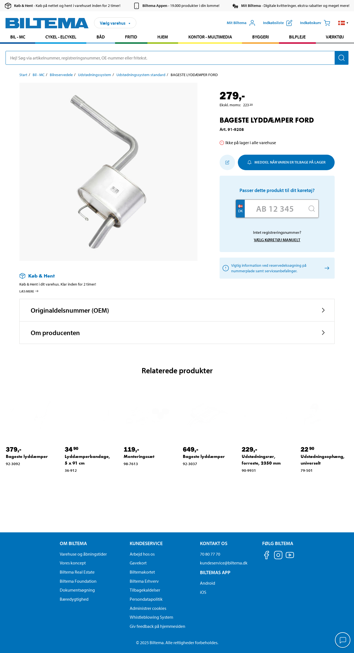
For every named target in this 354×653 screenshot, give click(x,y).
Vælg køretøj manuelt (277, 239)
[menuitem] (17, 37)
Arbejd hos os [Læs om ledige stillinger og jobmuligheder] (142, 554)
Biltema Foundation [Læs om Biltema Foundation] (78, 581)
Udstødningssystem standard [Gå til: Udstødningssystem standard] (140, 74)
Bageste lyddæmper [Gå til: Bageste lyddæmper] (27, 456)
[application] (343, 640)
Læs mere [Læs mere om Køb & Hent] (29, 291)
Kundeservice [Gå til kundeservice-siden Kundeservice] (146, 543)
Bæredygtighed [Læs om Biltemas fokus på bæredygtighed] (74, 599)
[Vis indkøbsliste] (277, 23)
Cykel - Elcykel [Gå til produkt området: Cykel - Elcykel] (60, 37)
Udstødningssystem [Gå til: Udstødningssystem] (94, 74)
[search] (177, 58)
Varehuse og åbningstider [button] (83, 554)
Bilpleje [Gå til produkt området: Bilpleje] (297, 37)
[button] (343, 23)
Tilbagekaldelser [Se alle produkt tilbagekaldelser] (145, 590)
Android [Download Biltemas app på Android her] (207, 583)
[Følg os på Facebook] (266, 556)
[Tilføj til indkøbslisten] (227, 162)
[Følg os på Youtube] (289, 557)
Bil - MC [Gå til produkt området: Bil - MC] (17, 37)
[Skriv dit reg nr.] (275, 208)
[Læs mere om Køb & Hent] (102, 275)
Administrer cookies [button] (148, 608)
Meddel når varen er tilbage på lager (286, 162)
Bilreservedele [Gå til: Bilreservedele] (61, 74)
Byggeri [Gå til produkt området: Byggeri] (260, 37)
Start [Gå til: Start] (23, 74)
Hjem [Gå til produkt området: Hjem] (162, 37)
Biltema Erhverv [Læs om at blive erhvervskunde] (144, 581)
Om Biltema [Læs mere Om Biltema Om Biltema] (73, 543)
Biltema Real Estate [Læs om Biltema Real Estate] (77, 572)
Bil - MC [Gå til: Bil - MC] (39, 74)
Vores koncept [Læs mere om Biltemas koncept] (73, 563)
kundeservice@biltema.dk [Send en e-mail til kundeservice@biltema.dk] (224, 563)
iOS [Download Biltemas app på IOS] (203, 592)
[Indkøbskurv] (315, 23)
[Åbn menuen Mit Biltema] (241, 23)
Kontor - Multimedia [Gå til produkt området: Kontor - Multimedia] (210, 37)
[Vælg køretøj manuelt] (326, 268)
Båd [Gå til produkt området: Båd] (101, 37)
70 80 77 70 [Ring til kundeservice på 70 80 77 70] (210, 554)
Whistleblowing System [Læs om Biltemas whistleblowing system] (151, 617)
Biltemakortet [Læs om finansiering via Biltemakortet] (142, 572)
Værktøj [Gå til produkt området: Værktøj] (335, 37)
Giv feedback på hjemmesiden (157, 626)
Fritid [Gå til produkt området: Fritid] (131, 37)
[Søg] (341, 58)
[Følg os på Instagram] (278, 556)
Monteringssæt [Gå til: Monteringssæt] (139, 456)
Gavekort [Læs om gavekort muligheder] (138, 563)
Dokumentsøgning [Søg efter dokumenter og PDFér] (77, 590)
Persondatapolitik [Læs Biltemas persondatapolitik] (146, 599)
